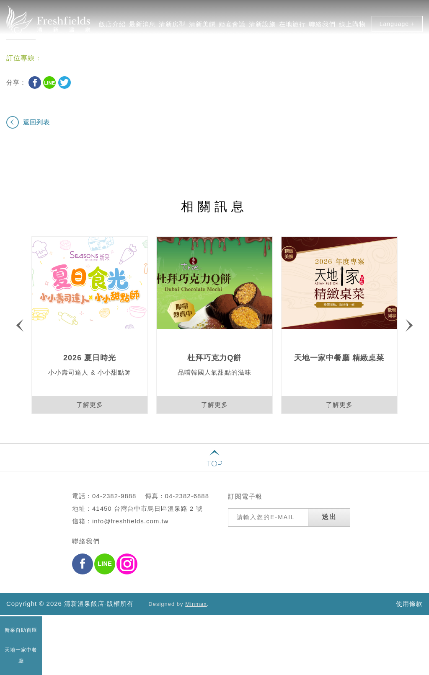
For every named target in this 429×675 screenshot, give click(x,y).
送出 (329, 530)
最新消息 (142, 27)
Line (49, 82)
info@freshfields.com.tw (130, 534)
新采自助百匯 (21, 630)
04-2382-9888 (114, 509)
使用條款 (409, 603)
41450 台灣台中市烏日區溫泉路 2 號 (147, 522)
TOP (214, 463)
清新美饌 (202, 27)
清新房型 (172, 27)
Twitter (64, 82)
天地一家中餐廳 (21, 655)
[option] (89, 325)
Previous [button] (19, 325)
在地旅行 (292, 27)
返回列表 (36, 122)
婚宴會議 (232, 27)
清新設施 (262, 27)
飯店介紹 (112, 27)
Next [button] (409, 325)
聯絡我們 (322, 27)
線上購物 (352, 27)
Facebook (34, 82)
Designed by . (178, 604)
